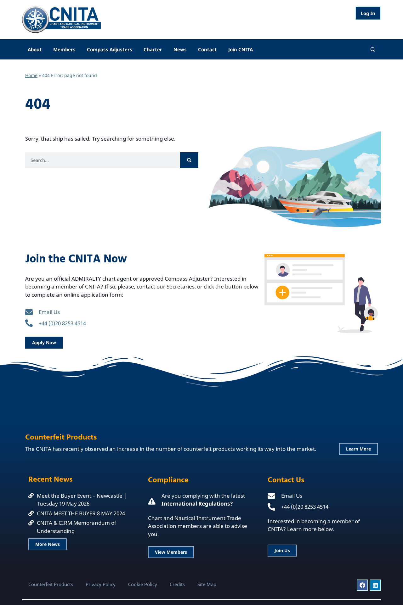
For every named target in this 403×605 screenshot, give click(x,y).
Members (64, 49)
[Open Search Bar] (373, 49)
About (35, 49)
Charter (153, 49)
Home (31, 75)
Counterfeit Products (50, 584)
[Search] (189, 160)
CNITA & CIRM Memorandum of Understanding (76, 527)
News (180, 49)
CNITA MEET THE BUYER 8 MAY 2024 (81, 513)
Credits (177, 584)
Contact (207, 49)
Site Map (206, 584)
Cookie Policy (142, 584)
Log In (368, 13)
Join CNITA (240, 49)
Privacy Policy (101, 584)
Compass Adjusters (109, 49)
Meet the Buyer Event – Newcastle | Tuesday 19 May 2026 (82, 499)
